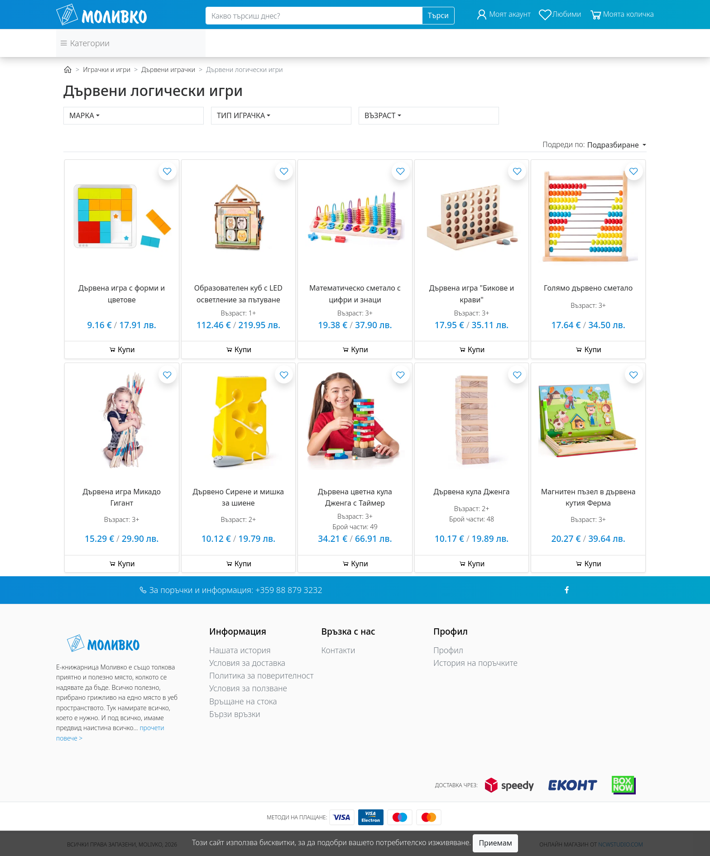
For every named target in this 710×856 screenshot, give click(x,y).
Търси (438, 15)
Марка (81, 115)
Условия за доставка (247, 662)
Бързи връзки (234, 713)
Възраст (380, 115)
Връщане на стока (243, 701)
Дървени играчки (168, 69)
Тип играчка (241, 115)
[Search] (314, 16)
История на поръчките (475, 662)
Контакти (338, 650)
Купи (122, 349)
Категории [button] (85, 43)
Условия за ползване (248, 688)
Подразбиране (614, 145)
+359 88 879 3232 (288, 589)
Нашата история (240, 650)
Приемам (495, 843)
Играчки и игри (106, 69)
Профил (448, 650)
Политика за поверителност (261, 675)
